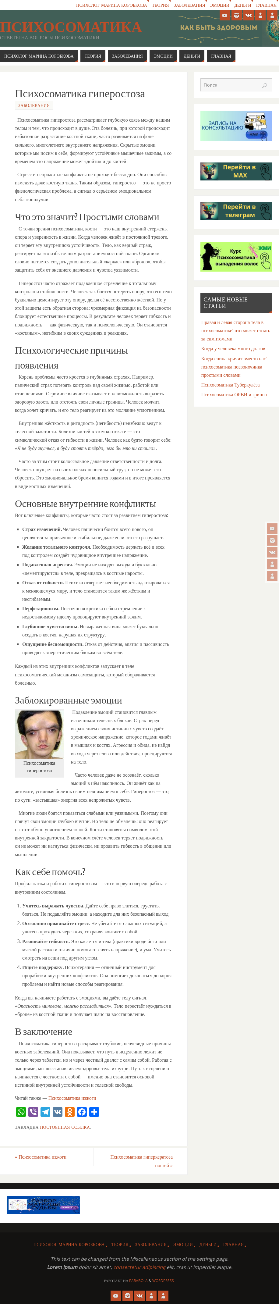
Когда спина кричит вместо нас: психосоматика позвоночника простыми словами (234, 366)
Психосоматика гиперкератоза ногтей (141, 1160)
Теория (159, 5)
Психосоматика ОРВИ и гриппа (234, 394)
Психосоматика (71, 27)
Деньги (242, 5)
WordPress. (163, 1280)
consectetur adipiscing (139, 1267)
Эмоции (219, 5)
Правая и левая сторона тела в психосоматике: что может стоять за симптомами (235, 330)
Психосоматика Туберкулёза (230, 384)
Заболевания (189, 5)
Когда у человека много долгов (233, 348)
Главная (266, 5)
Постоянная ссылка (65, 1127)
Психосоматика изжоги (72, 1098)
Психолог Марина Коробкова (111, 5)
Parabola (138, 1280)
